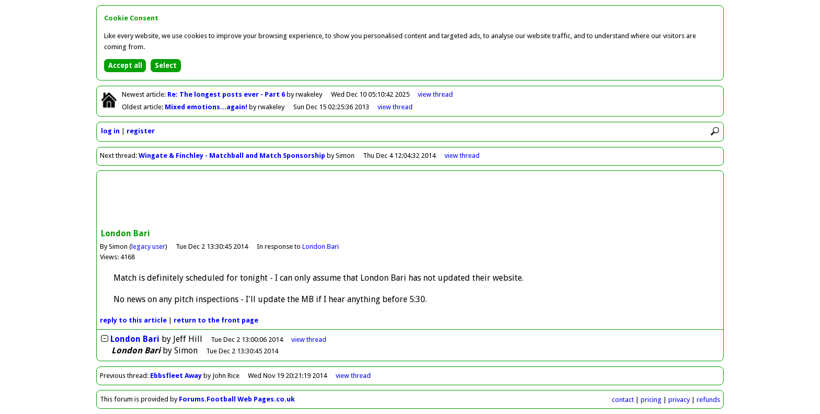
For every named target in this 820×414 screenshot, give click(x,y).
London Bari (320, 246)
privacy (679, 400)
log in (110, 131)
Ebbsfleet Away (176, 376)
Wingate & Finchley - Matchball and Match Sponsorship (232, 155)
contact (623, 400)
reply (133, 320)
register (141, 131)
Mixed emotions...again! (207, 107)
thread (308, 339)
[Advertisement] (410, 200)
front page (216, 320)
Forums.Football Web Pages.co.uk (237, 399)
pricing (651, 400)
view (435, 94)
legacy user (148, 246)
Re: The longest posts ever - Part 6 (227, 94)
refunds (708, 400)
